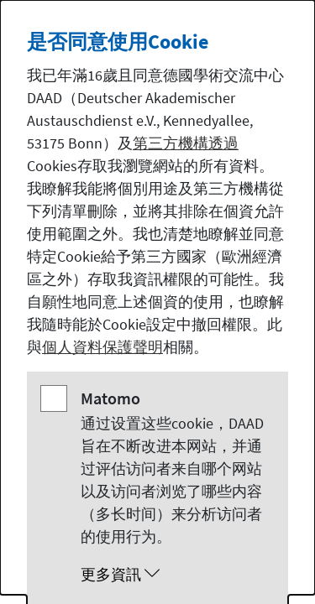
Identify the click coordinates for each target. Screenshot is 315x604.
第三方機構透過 (186, 143)
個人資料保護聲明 (102, 347)
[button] (174, 574)
